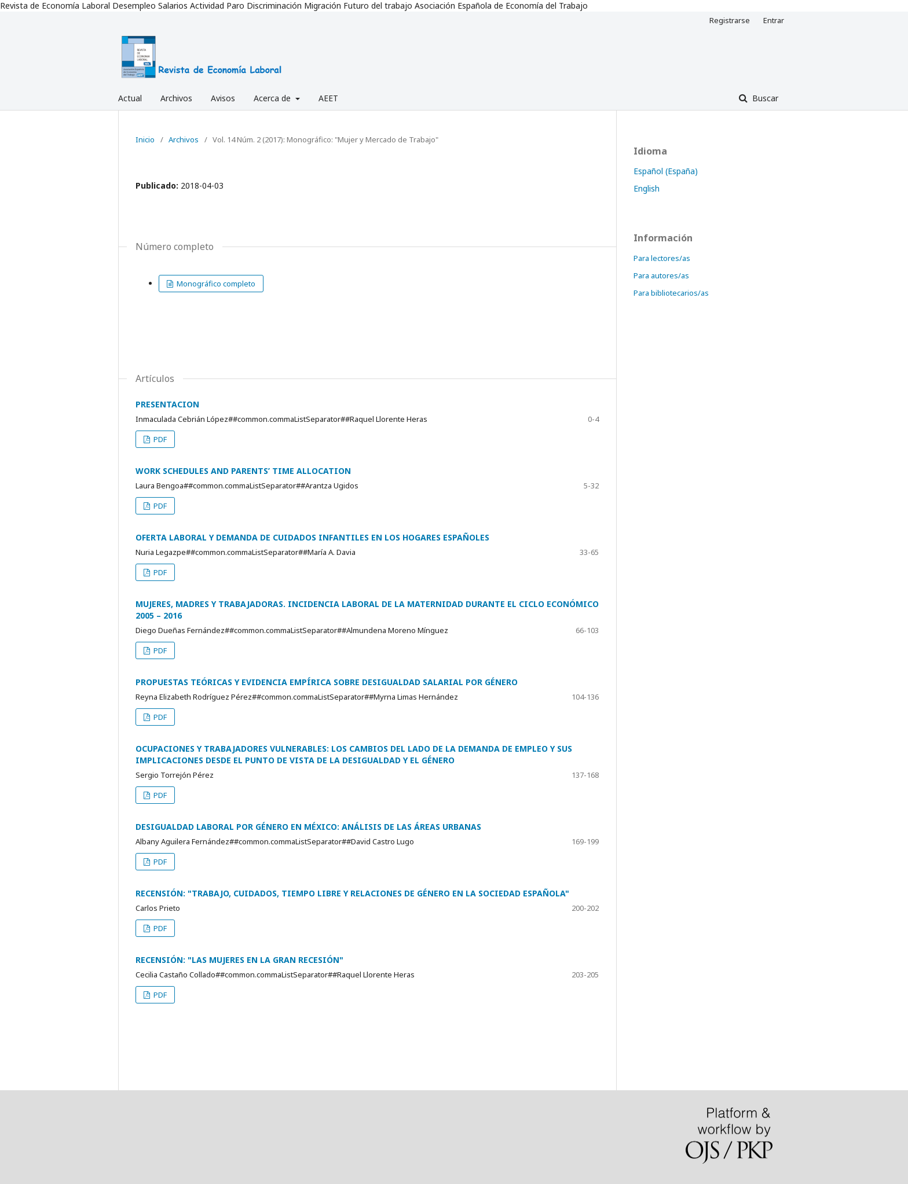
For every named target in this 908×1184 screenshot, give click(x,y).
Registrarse (729, 20)
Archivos (176, 98)
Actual (130, 98)
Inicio (145, 139)
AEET (328, 98)
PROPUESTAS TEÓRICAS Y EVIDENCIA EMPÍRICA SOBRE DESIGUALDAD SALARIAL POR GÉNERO (327, 681)
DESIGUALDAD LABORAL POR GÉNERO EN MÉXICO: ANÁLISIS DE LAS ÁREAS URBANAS (308, 826)
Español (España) (666, 171)
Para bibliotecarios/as (671, 293)
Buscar (764, 98)
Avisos (223, 98)
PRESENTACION (167, 404)
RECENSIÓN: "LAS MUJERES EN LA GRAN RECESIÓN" (239, 959)
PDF (159, 439)
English (647, 188)
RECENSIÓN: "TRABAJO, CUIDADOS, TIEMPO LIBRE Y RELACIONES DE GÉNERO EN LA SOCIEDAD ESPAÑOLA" (352, 893)
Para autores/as (661, 275)
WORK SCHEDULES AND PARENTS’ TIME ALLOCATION (243, 470)
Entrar (773, 20)
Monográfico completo (215, 283)
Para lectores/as (662, 258)
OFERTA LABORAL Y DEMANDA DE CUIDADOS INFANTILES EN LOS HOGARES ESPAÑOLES (312, 537)
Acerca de (273, 98)
